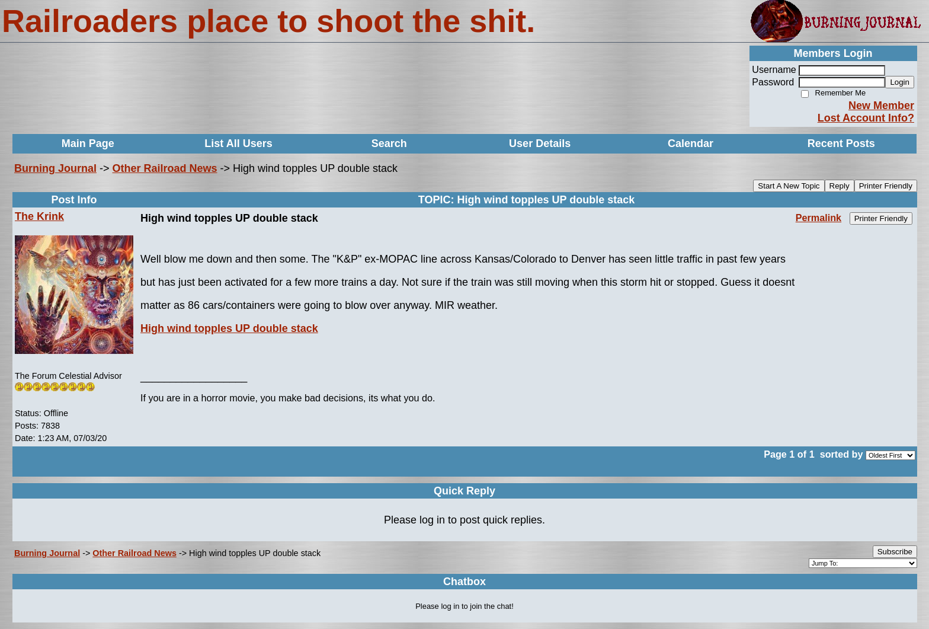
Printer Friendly (885, 185)
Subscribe (894, 551)
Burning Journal (55, 168)
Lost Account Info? (866, 118)
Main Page (88, 143)
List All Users (238, 143)
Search (389, 143)
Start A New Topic (788, 185)
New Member (881, 105)
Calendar (690, 143)
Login (899, 82)
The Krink (39, 216)
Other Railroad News (165, 168)
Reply (839, 185)
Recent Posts (841, 143)
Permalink (818, 217)
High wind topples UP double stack (229, 328)
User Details (540, 143)
